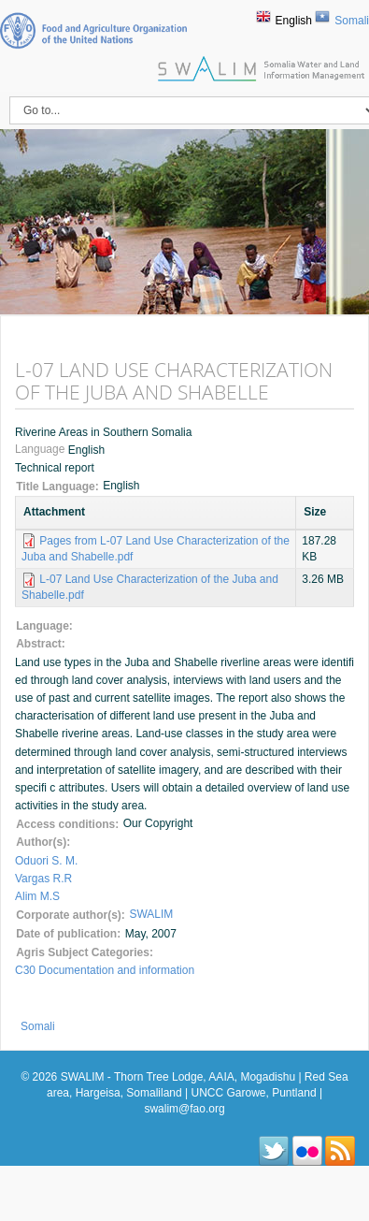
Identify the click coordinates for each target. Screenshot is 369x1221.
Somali (351, 20)
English (294, 20)
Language (41, 450)
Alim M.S (37, 896)
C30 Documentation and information (104, 970)
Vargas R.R (43, 878)
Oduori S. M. (46, 860)
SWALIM (151, 914)
